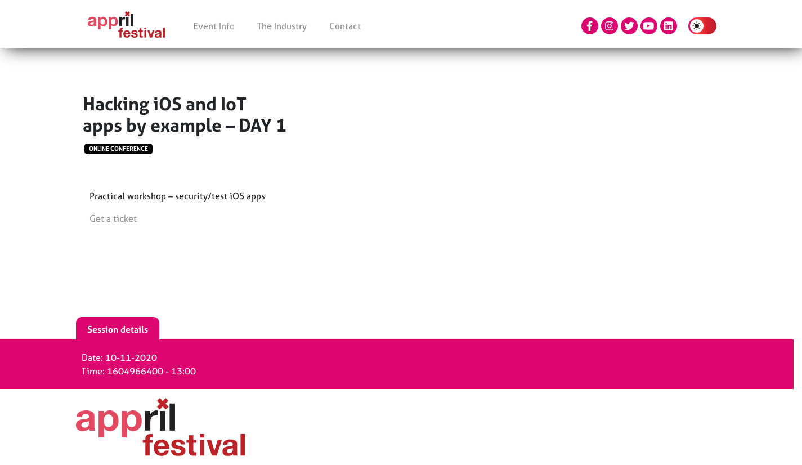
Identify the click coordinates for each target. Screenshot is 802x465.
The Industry (282, 26)
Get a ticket (113, 218)
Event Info (214, 26)
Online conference (118, 149)
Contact (345, 26)
